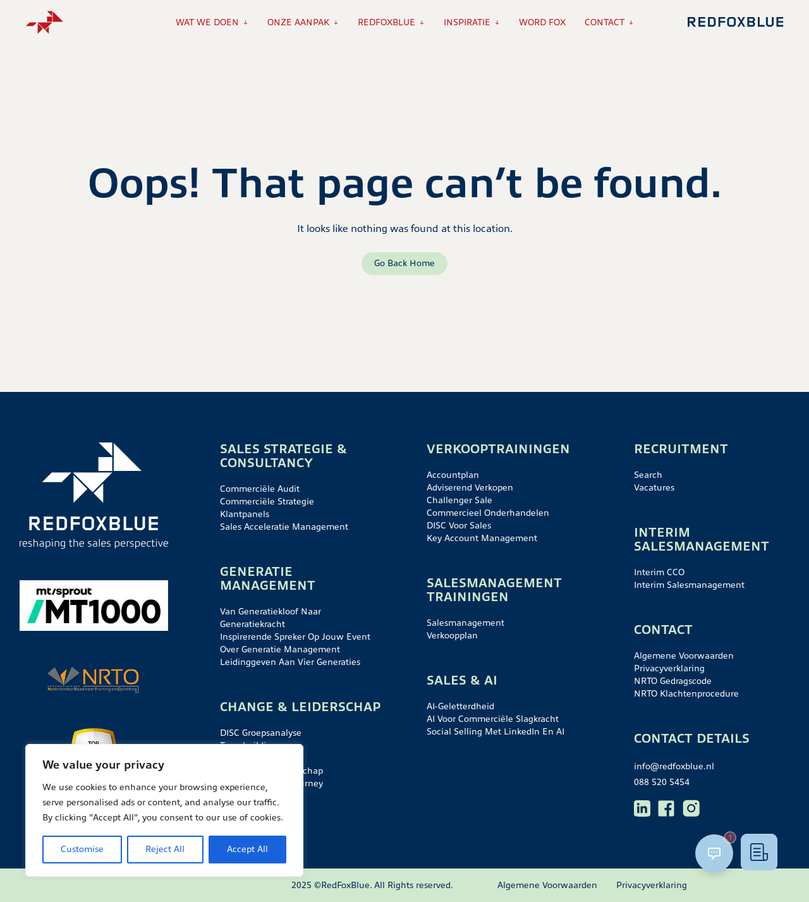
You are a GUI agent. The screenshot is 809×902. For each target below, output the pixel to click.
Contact (604, 22)
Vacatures (654, 487)
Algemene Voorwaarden (684, 656)
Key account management (482, 538)
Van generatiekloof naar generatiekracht (270, 618)
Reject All (165, 849)
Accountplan (453, 475)
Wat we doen (207, 22)
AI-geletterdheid (460, 706)
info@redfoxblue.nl (674, 766)
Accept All (247, 849)
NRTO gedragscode (673, 681)
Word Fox (542, 22)
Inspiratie (467, 22)
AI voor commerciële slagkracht (493, 719)
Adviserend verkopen (470, 487)
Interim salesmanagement (689, 585)
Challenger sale (459, 500)
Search (648, 475)
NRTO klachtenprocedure (686, 693)
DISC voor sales (459, 525)
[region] (164, 810)
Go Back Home (404, 263)
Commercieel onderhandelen (488, 513)
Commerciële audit (260, 489)
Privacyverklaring (669, 668)
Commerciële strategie (267, 501)
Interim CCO (659, 572)
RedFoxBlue (386, 22)
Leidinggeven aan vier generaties (290, 662)
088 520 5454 (662, 782)
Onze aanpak (298, 22)
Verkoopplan (452, 635)
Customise (82, 849)
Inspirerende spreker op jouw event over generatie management (295, 643)
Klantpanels (244, 514)
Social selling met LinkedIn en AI (495, 731)
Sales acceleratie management (284, 527)
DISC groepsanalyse (260, 733)
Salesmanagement (465, 623)
